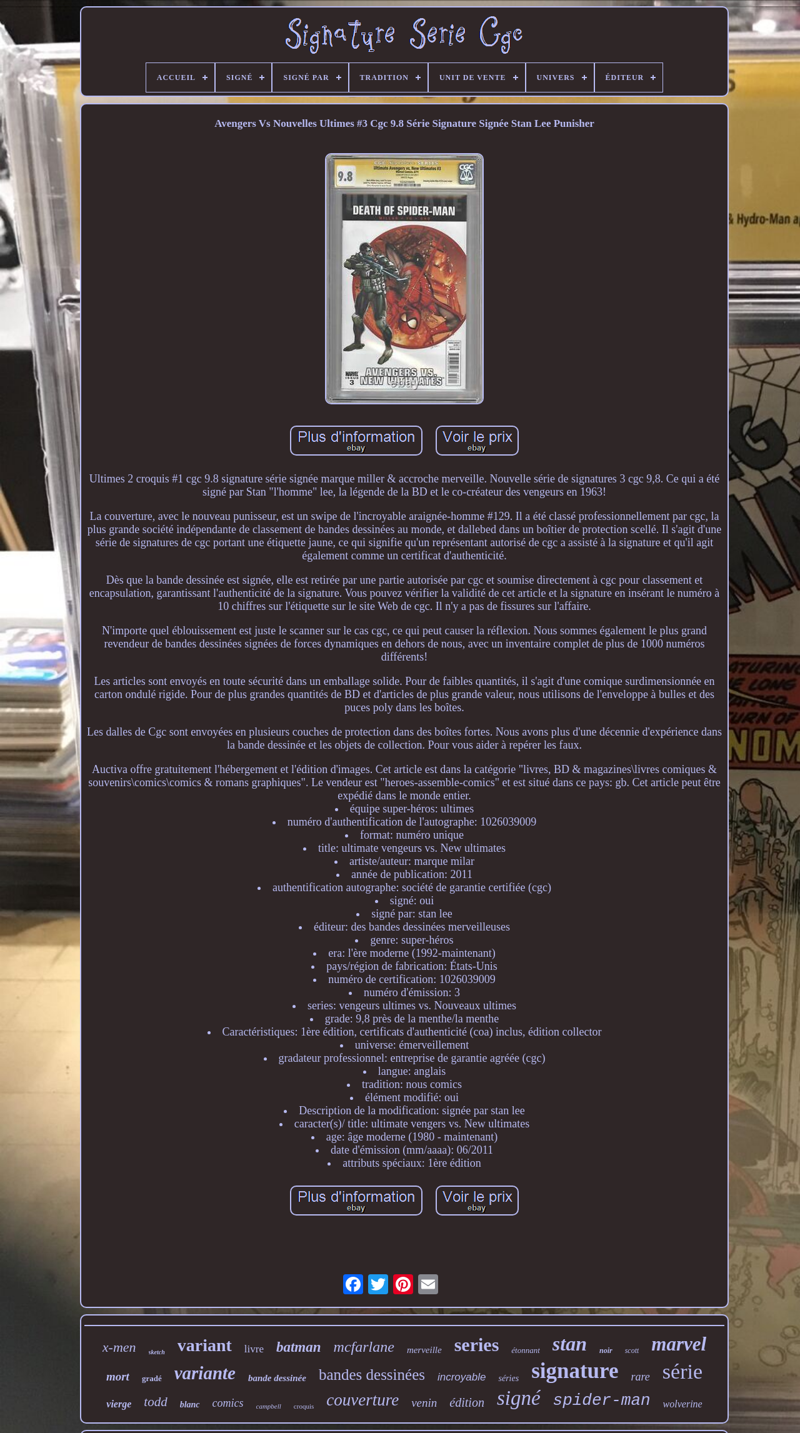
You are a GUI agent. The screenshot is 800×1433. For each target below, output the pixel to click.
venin (424, 1402)
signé (519, 1398)
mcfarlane (364, 1347)
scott (632, 1350)
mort (117, 1376)
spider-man (602, 1400)
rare (640, 1377)
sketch (157, 1352)
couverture (362, 1400)
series (476, 1344)
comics (228, 1403)
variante (205, 1373)
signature (574, 1371)
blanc (190, 1404)
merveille (424, 1350)
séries (508, 1378)
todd (155, 1401)
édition (466, 1402)
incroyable (462, 1377)
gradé (152, 1378)
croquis (304, 1406)
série (682, 1371)
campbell (268, 1406)
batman (298, 1347)
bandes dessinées (372, 1374)
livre (254, 1349)
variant (205, 1345)
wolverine (682, 1404)
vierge (118, 1404)
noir (605, 1350)
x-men (119, 1347)
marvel (678, 1344)
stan (569, 1343)
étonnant (525, 1350)
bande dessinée (277, 1378)
